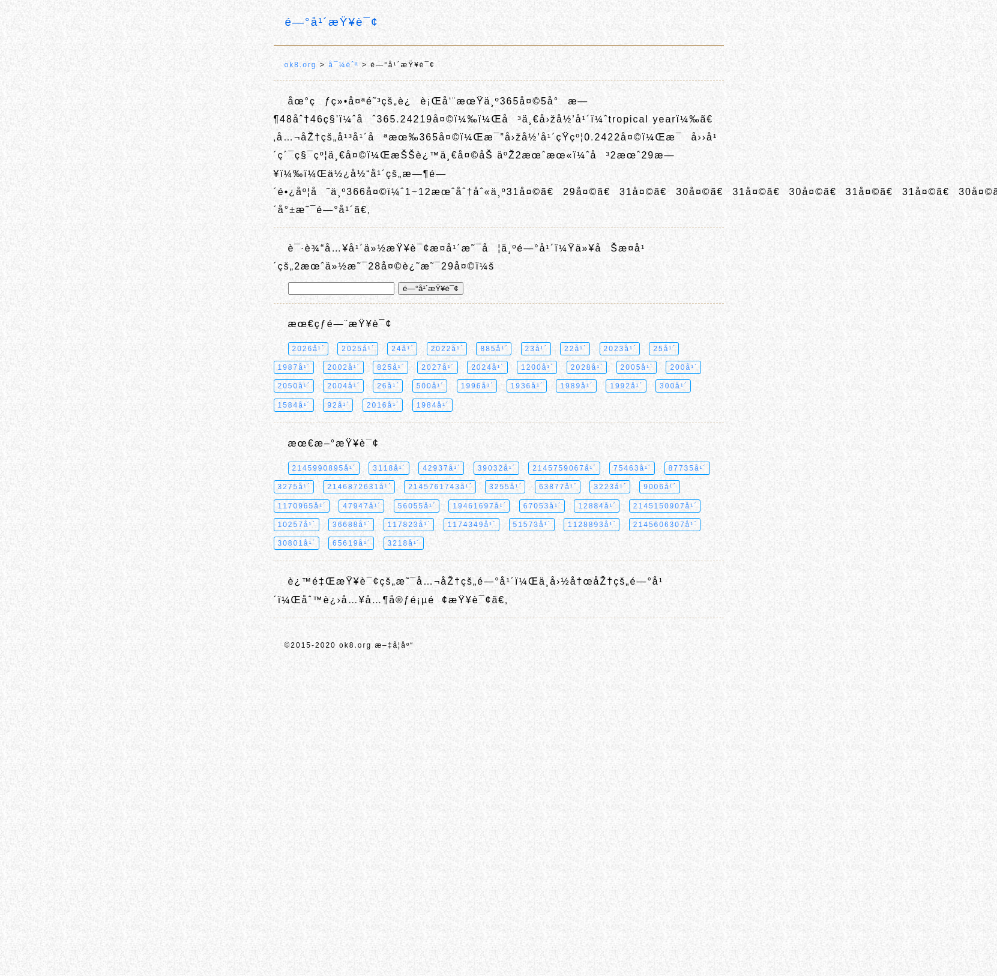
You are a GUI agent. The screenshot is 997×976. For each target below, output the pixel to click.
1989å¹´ (576, 386)
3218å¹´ (404, 543)
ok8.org (301, 65)
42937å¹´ (442, 468)
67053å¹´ (542, 506)
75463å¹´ (632, 468)
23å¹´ (536, 349)
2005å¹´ (637, 367)
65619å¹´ (352, 543)
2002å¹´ (343, 367)
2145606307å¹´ (665, 524)
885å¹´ (494, 349)
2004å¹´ (343, 386)
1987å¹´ (294, 367)
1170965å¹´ (302, 506)
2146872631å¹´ (359, 487)
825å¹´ (391, 367)
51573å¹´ (532, 524)
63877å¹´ (558, 487)
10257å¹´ (297, 524)
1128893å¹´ (592, 524)
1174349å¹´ (472, 524)
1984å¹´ (433, 405)
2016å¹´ (383, 405)
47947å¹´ (362, 506)
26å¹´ (388, 386)
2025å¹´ (358, 349)
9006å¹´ (659, 487)
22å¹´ (575, 349)
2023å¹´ (620, 349)
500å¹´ (431, 386)
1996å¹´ (477, 386)
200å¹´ (684, 367)
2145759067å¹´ (564, 468)
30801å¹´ (297, 543)
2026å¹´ (308, 349)
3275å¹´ (294, 487)
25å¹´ (664, 349)
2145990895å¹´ (324, 468)
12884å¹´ (597, 506)
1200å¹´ (537, 367)
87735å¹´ (688, 468)
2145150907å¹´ (665, 506)
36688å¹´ (352, 524)
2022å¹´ (447, 349)
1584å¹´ (294, 405)
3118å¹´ (389, 468)
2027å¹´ (437, 367)
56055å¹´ (417, 506)
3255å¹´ (505, 487)
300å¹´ (674, 386)
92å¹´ (338, 405)
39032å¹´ (497, 468)
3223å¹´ (610, 487)
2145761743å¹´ (440, 487)
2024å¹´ (487, 367)
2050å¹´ (294, 386)
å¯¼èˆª (343, 65)
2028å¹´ (587, 367)
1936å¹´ (527, 386)
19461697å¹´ (480, 506)
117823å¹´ (410, 524)
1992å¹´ (626, 386)
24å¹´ (402, 349)
